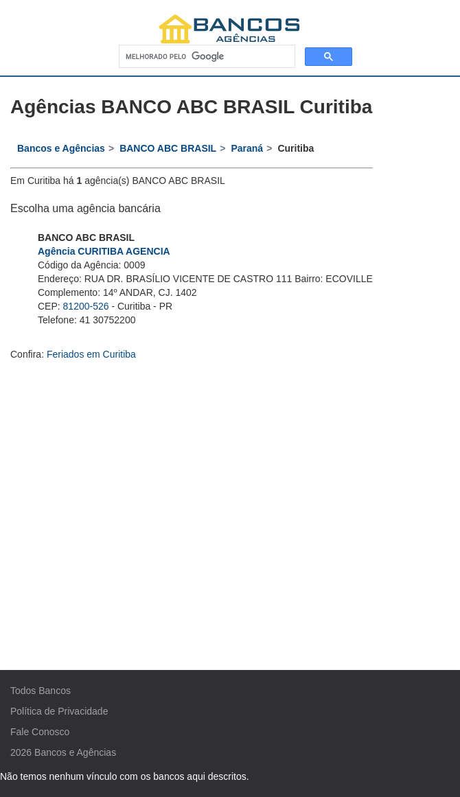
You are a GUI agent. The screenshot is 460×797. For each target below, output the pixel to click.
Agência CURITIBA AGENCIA (104, 251)
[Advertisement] (230, 491)
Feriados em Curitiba (91, 354)
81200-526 (86, 306)
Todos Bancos (40, 690)
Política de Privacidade (59, 711)
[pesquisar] (206, 57)
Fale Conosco (39, 731)
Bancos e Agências (75, 752)
